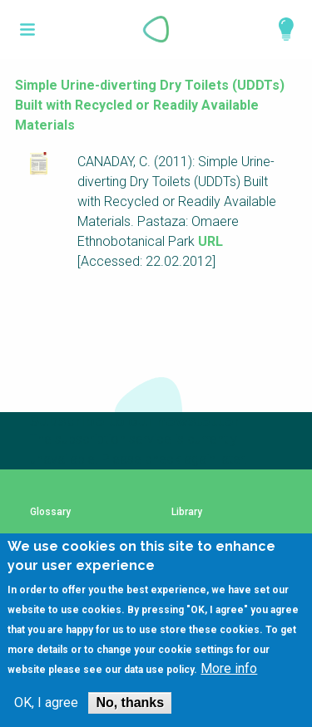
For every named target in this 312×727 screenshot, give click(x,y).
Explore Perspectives (278, 29)
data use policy (159, 688)
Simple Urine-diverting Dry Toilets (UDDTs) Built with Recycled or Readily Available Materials (150, 105)
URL (210, 241)
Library (186, 512)
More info (229, 687)
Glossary (50, 512)
